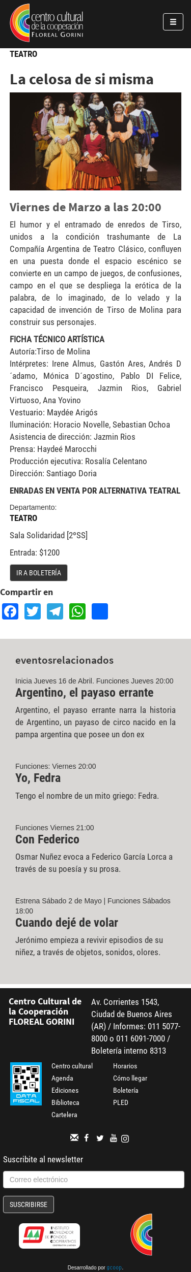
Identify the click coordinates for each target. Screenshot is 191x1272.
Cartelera (64, 1114)
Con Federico (47, 839)
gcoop (114, 1268)
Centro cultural (72, 1065)
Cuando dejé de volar (66, 923)
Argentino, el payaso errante (84, 693)
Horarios (125, 1065)
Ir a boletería (38, 573)
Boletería (126, 1090)
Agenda (62, 1078)
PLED (120, 1102)
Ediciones (64, 1090)
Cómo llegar (130, 1078)
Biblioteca (65, 1102)
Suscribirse (28, 1204)
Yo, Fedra (38, 778)
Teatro (23, 54)
